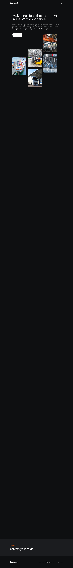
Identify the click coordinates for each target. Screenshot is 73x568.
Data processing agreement (46, 562)
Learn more (17, 34)
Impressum (60, 562)
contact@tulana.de (21, 549)
